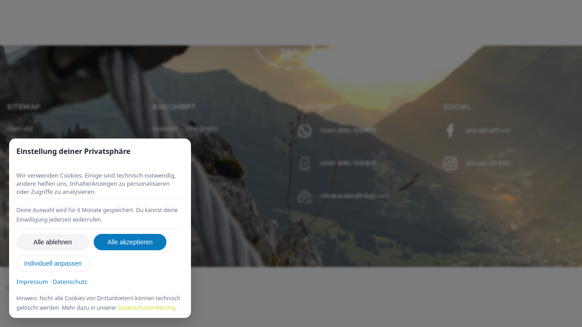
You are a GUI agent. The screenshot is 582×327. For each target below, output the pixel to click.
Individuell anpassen (53, 263)
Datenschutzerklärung (146, 308)
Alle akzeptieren (130, 242)
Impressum (32, 281)
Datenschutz (70, 281)
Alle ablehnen (53, 242)
